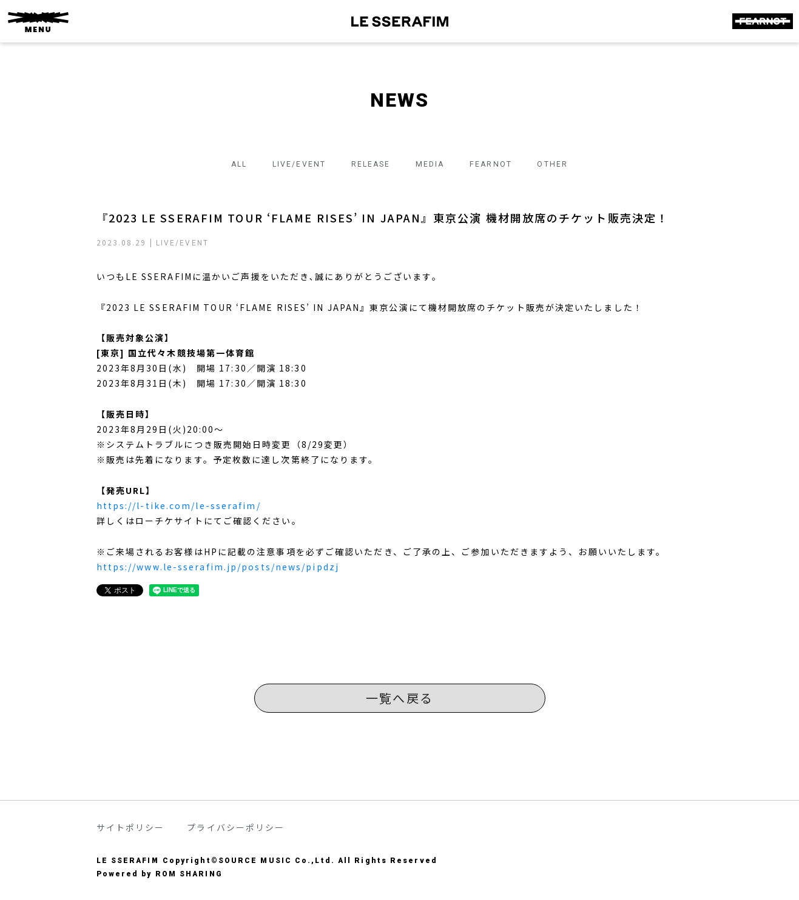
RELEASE (367, 163)
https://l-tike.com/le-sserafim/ (178, 505)
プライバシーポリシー (236, 827)
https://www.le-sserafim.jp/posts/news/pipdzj (217, 567)
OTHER (571, 163)
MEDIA (435, 163)
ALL (220, 163)
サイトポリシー (130, 827)
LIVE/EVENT (287, 163)
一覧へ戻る (399, 698)
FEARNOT (502, 163)
